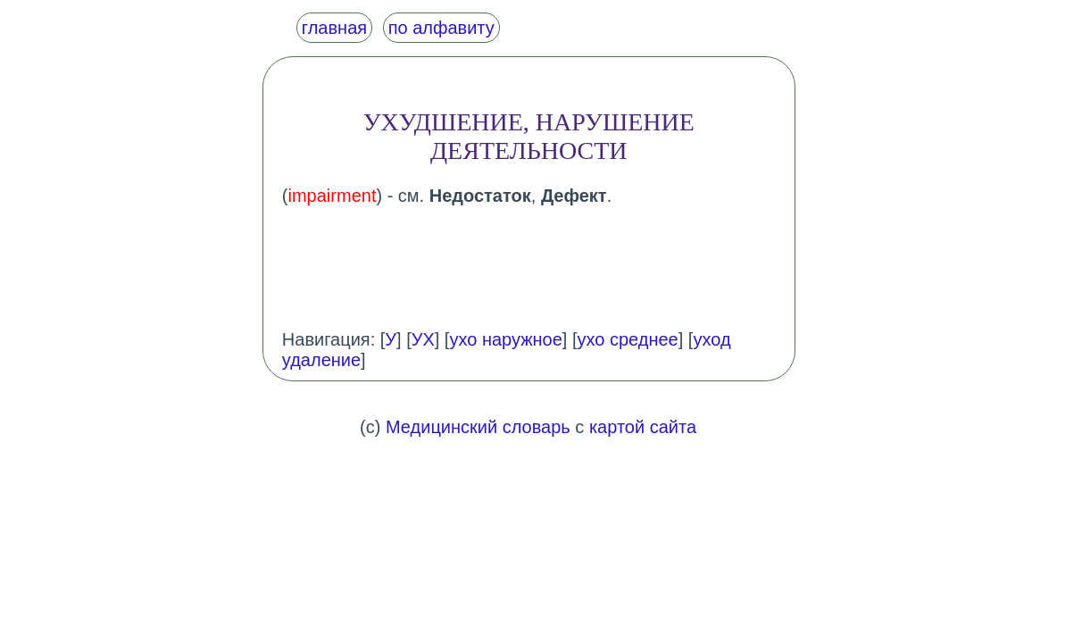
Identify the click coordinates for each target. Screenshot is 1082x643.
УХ (423, 339)
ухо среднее (628, 339)
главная (334, 28)
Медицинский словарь (478, 427)
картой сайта (642, 427)
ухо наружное (505, 339)
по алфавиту (441, 28)
